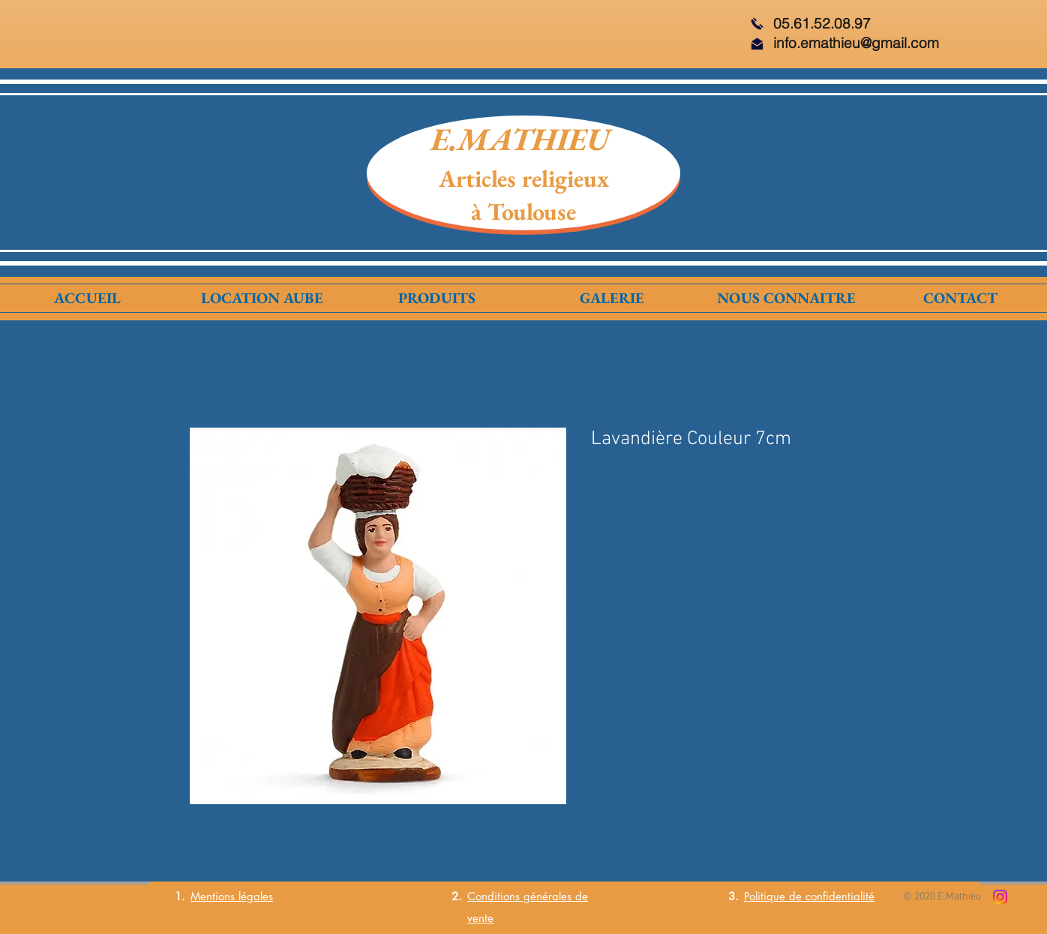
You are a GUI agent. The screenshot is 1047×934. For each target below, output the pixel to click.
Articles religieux (524, 178)
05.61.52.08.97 (822, 23)
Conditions (493, 896)
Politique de (775, 896)
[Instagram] (1000, 896)
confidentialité (840, 896)
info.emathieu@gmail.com (856, 43)
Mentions (212, 896)
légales (254, 896)
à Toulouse (523, 211)
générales (546, 896)
